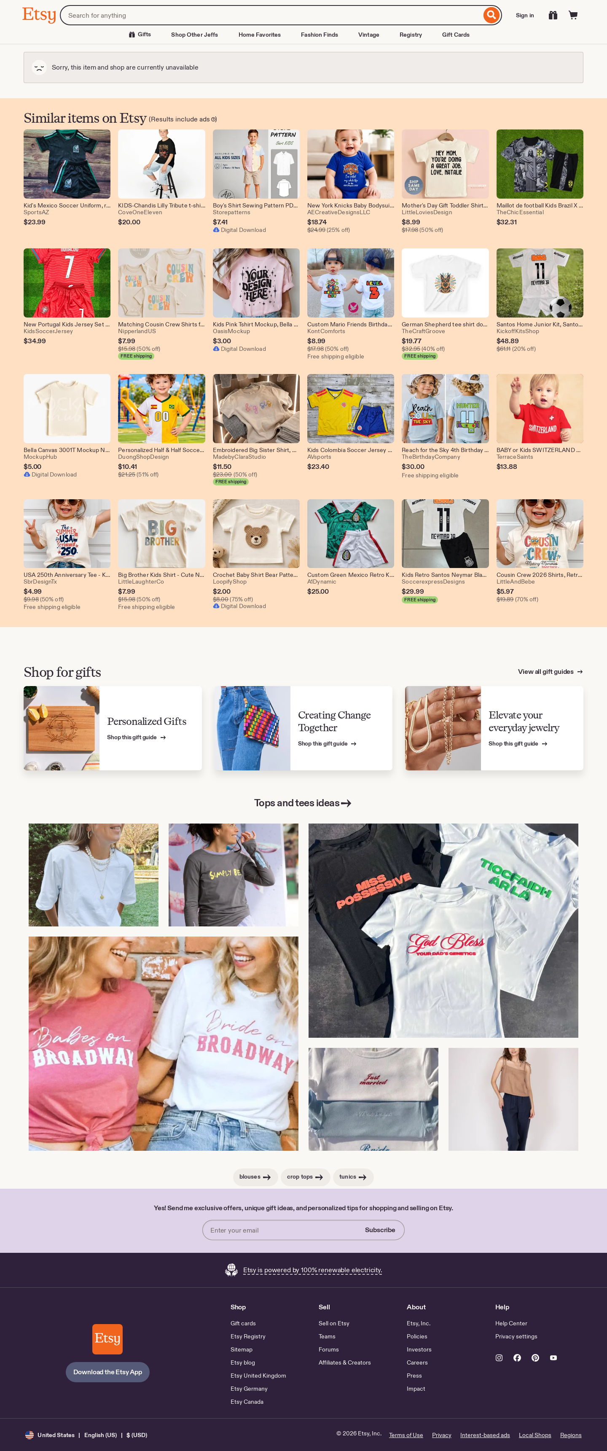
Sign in (525, 15)
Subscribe (380, 1230)
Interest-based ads (485, 1435)
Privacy (441, 1435)
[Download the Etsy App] (107, 1339)
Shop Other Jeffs (194, 34)
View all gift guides (546, 672)
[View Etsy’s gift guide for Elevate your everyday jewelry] (494, 728)
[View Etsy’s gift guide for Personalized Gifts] (113, 728)
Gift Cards (456, 34)
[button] (86, 1434)
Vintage (368, 34)
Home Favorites (260, 34)
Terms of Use (406, 1435)
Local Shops (535, 1435)
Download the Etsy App (107, 1372)
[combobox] (270, 15)
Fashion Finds (319, 34)
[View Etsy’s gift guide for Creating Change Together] (304, 728)
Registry (411, 34)
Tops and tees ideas (303, 803)
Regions (571, 1435)
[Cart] (573, 15)
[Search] (491, 15)
